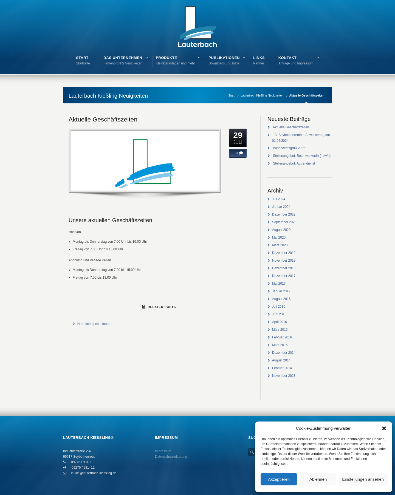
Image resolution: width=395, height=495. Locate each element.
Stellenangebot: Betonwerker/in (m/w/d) (302, 156)
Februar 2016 (282, 337)
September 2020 (284, 222)
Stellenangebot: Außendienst (294, 163)
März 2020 (280, 245)
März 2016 (280, 330)
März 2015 (280, 345)
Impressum (163, 451)
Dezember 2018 (283, 268)
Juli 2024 (278, 199)
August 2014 (281, 360)
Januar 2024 (281, 207)
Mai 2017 (279, 283)
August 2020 (281, 230)
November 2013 (283, 376)
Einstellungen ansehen (363, 479)
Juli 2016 (278, 307)
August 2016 (281, 299)
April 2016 (279, 322)
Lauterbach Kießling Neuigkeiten (262, 95)
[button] (384, 428)
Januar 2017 (281, 291)
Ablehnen (318, 479)
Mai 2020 (279, 237)
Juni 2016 (279, 314)
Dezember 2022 (283, 214)
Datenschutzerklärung (171, 457)
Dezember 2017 (283, 276)
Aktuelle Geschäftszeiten (103, 119)
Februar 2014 (282, 368)
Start (231, 95)
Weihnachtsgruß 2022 (289, 148)
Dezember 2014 (283, 353)
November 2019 (283, 260)
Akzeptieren (279, 479)
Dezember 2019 (283, 253)
